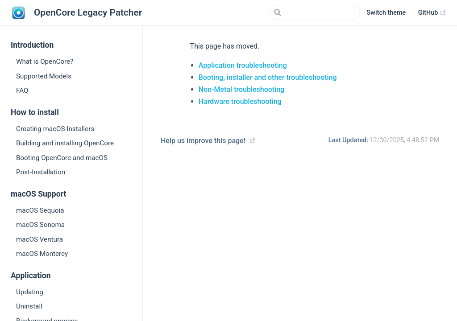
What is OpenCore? (44, 62)
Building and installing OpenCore (65, 143)
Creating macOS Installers (55, 129)
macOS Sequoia (40, 210)
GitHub (432, 13)
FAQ (22, 90)
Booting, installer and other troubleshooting (268, 77)
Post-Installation (40, 172)
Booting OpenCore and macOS (62, 158)
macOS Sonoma (40, 225)
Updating (29, 292)
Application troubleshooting (243, 65)
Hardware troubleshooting (240, 101)
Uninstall (29, 306)
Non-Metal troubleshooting (241, 89)
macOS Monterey (42, 254)
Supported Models (43, 76)
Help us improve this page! (203, 140)
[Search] (315, 12)
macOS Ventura (39, 239)
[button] (386, 13)
